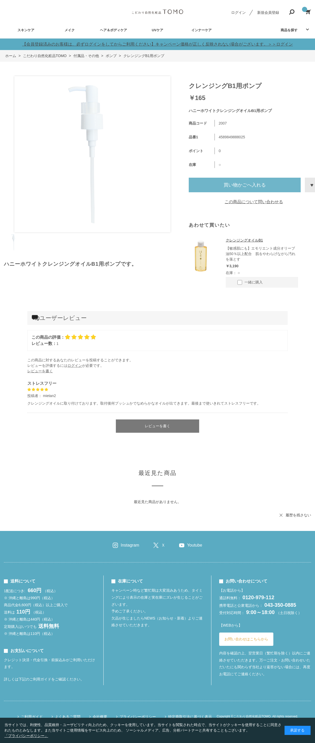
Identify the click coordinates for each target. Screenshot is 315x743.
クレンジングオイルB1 (244, 240)
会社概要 (100, 717)
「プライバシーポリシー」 (26, 736)
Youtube (194, 545)
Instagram (130, 545)
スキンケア (25, 30)
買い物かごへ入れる (245, 185)
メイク (70, 30)
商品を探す (289, 30)
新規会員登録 (268, 12)
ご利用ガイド (32, 717)
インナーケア (201, 30)
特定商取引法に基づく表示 (190, 717)
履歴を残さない (298, 515)
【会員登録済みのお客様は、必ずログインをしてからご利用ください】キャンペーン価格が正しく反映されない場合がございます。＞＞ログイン (157, 44)
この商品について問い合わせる (254, 202)
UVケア (157, 30)
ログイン (238, 12)
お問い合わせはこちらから (246, 639)
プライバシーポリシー (137, 717)
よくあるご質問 (67, 717)
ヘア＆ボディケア (113, 30)
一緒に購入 (250, 282)
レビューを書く (40, 371)
